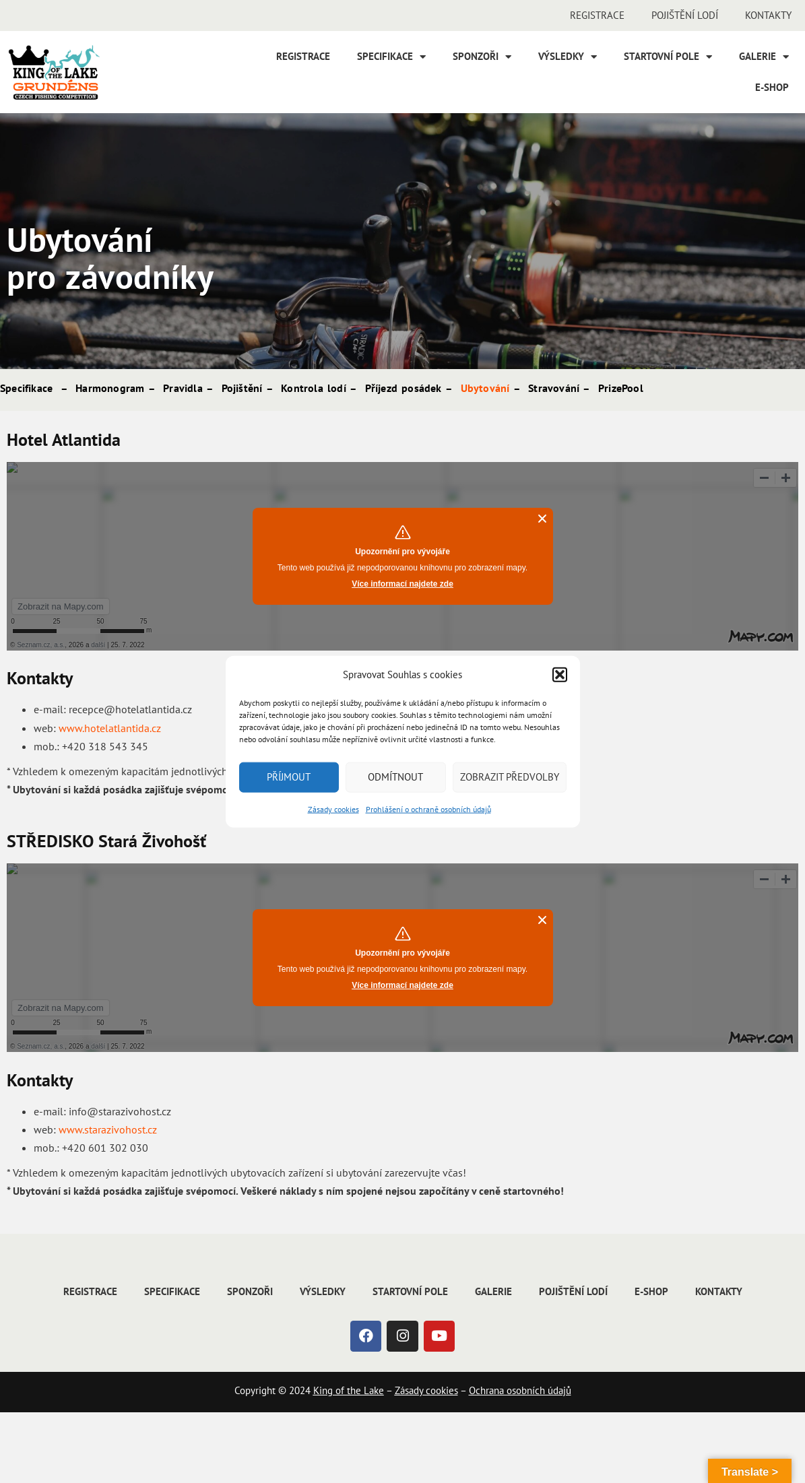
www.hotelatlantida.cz (110, 728)
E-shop (772, 87)
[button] (560, 674)
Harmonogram (109, 388)
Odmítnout (395, 776)
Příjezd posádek (403, 388)
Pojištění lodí (684, 15)
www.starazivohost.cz (108, 1129)
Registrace (597, 15)
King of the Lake (348, 1390)
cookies (440, 1390)
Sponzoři (482, 57)
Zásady (409, 1390)
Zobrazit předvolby (509, 776)
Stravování (553, 388)
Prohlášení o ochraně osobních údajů (428, 808)
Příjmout (289, 776)
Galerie (764, 57)
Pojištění (242, 388)
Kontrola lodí (313, 388)
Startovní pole (668, 57)
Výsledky (567, 57)
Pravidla (183, 388)
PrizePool (620, 388)
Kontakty (768, 15)
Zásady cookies (333, 808)
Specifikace (391, 57)
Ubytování (485, 388)
